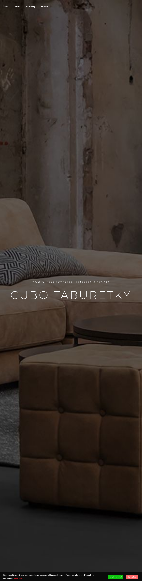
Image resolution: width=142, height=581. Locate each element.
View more (18, 578)
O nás (17, 6)
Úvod (5, 6)
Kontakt (45, 6)
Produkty (30, 6)
